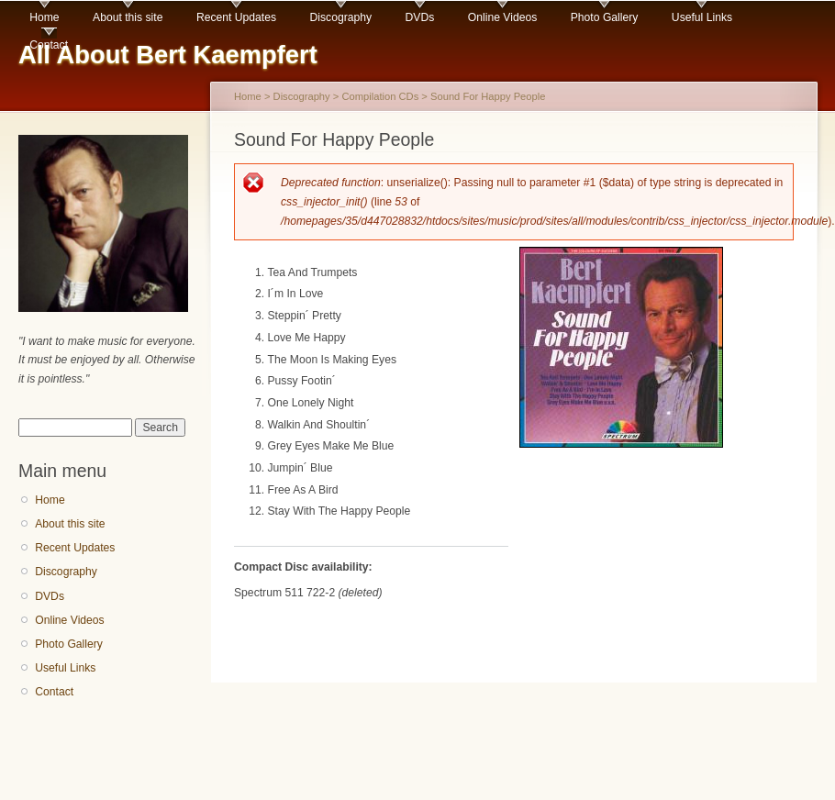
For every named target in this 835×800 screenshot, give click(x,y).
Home (44, 17)
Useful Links (702, 17)
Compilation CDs (379, 96)
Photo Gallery (605, 17)
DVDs (420, 17)
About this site (127, 17)
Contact (48, 45)
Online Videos (502, 17)
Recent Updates (236, 17)
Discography (341, 17)
